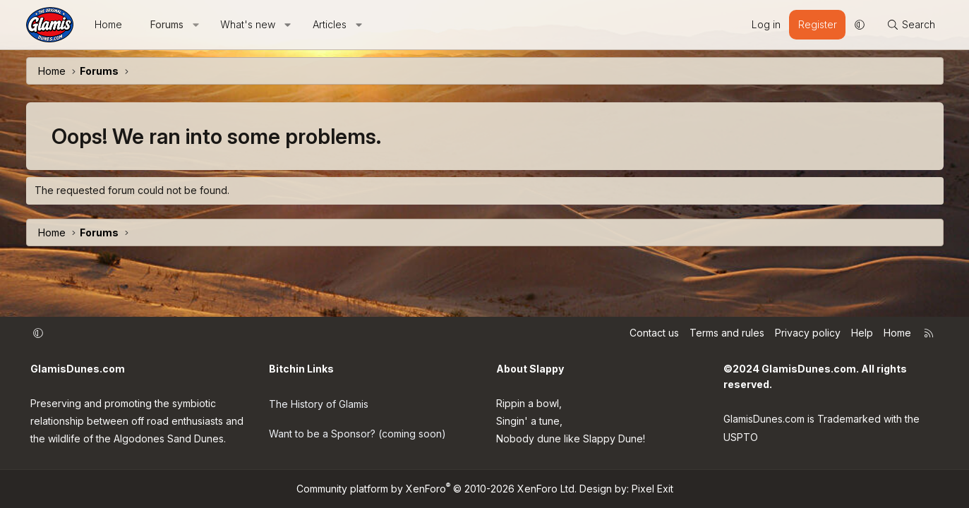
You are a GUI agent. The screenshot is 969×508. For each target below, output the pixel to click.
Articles (330, 24)
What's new (247, 24)
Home (108, 24)
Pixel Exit (652, 489)
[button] (195, 24)
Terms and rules (727, 333)
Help (862, 333)
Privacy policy (808, 333)
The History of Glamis (318, 402)
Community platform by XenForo (436, 489)
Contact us (654, 333)
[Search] (911, 24)
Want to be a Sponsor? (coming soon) (357, 430)
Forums (166, 24)
